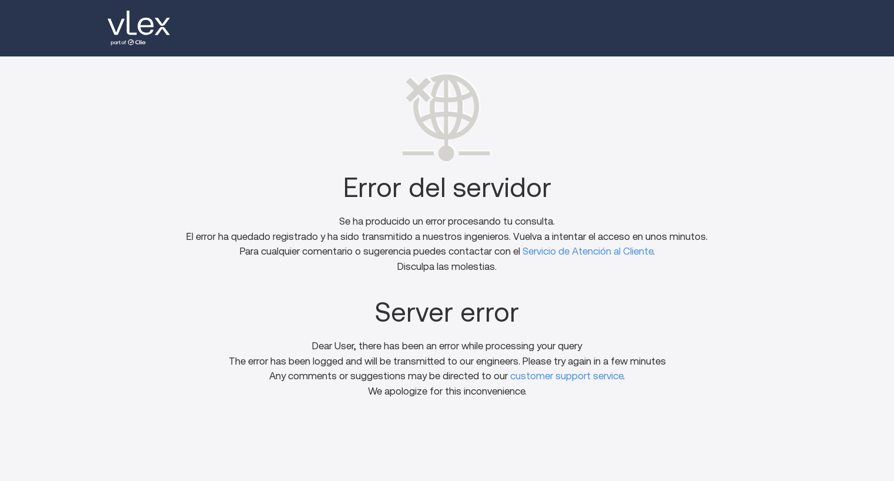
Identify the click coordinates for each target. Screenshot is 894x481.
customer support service (566, 376)
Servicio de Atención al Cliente (588, 251)
